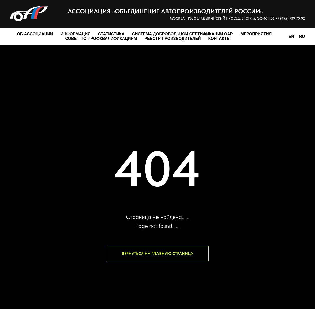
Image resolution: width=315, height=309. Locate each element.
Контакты (219, 38)
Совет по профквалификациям (101, 38)
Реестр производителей (172, 38)
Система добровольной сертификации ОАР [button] (182, 34)
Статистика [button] (111, 34)
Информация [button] (76, 34)
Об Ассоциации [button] (35, 34)
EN (291, 36)
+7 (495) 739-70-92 (290, 18)
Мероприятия (256, 34)
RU (302, 36)
